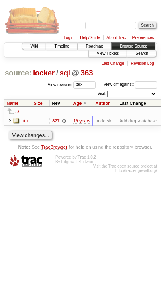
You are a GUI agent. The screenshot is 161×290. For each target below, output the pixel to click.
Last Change (113, 63)
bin (24, 121)
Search (141, 53)
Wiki (34, 46)
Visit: (102, 93)
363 (87, 72)
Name (13, 103)
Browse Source (133, 46)
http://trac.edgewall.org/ (136, 170)
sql (64, 72)
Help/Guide (90, 37)
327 (55, 121)
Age (77, 103)
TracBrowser (54, 146)
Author (102, 103)
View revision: (60, 84)
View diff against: (130, 84)
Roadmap (94, 46)
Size (37, 103)
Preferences (143, 37)
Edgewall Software (77, 162)
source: (18, 72)
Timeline (61, 46)
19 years (81, 120)
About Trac (116, 37)
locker (44, 72)
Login (68, 37)
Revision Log (142, 63)
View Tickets (108, 53)
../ (17, 111)
